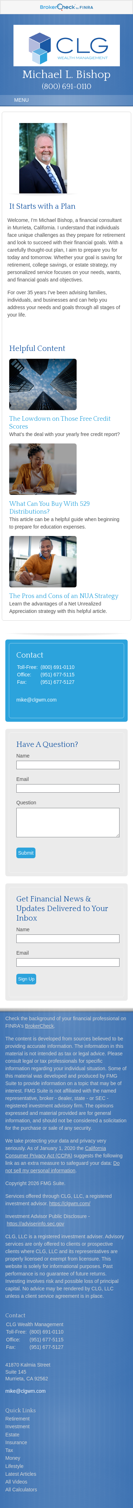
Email (22, 779)
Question (26, 802)
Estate (12, 1434)
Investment (17, 1426)
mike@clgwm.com (36, 700)
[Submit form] (25, 853)
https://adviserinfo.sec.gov (35, 1224)
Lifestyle (14, 1466)
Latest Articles (20, 1474)
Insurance (16, 1442)
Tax (9, 1450)
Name (22, 756)
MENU (20, 100)
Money (12, 1458)
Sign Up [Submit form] (26, 979)
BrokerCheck (39, 1026)
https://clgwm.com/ (69, 1203)
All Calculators (21, 1489)
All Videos (16, 1482)
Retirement (17, 1419)
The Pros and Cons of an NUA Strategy (63, 596)
